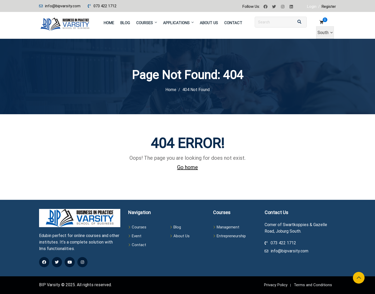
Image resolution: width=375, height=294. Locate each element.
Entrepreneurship (231, 236)
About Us (209, 23)
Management (228, 227)
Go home (187, 167)
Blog (125, 23)
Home (109, 23)
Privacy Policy (276, 285)
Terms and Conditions (313, 285)
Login (311, 6)
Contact (233, 23)
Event (136, 236)
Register (329, 6)
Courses (147, 22)
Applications (179, 22)
